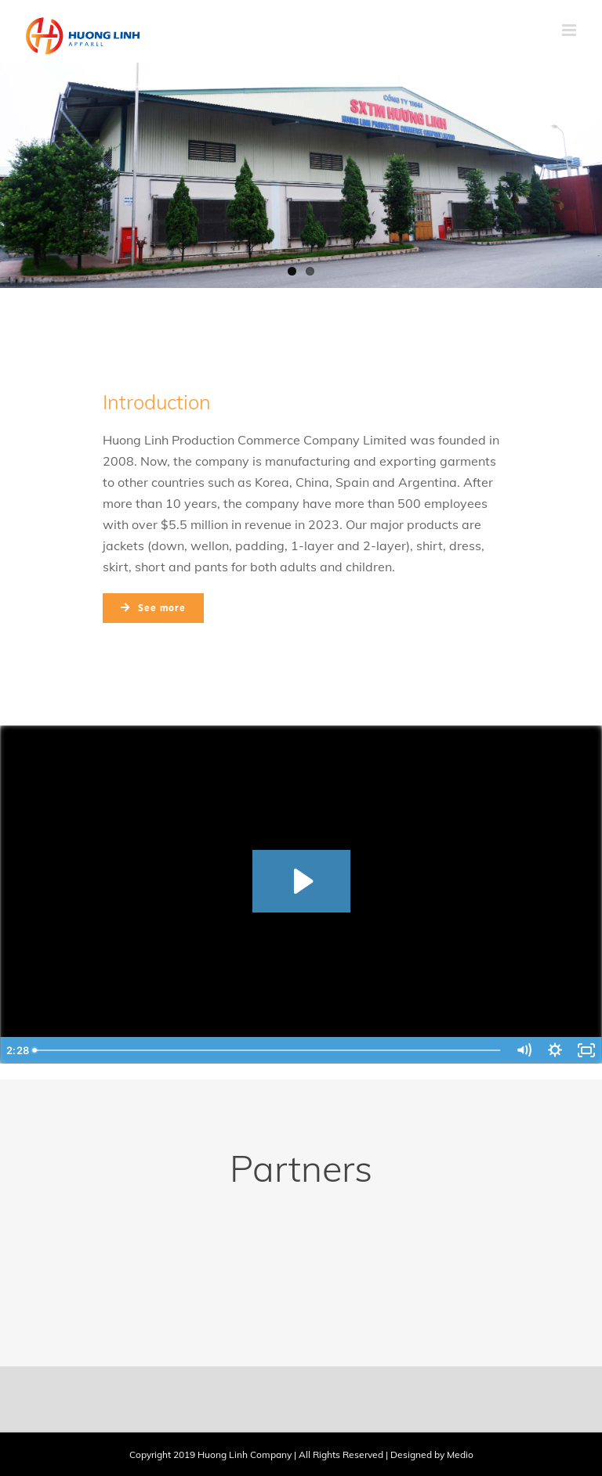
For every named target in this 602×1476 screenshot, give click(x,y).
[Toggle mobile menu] (570, 30)
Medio (460, 1454)
